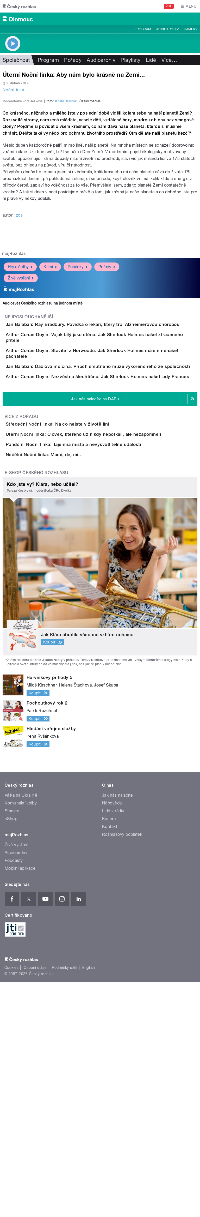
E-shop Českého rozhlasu (36, 707)
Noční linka (13, 89)
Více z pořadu (21, 592)
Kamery (190, 29)
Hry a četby (20, 379)
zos (19, 327)
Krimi (50, 379)
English (88, 1203)
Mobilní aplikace (20, 1103)
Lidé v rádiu (113, 1045)
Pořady (73, 60)
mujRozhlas (14, 366)
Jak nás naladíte (117, 1030)
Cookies (11, 1203)
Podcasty (14, 1095)
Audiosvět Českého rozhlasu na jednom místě (43, 416)
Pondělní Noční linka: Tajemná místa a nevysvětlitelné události (94, 649)
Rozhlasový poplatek (122, 1069)
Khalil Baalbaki (66, 214)
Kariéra (109, 1053)
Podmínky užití (64, 1203)
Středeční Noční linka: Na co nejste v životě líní (78, 599)
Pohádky (78, 379)
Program (142, 29)
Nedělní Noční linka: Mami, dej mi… (65, 674)
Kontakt (109, 1061)
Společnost (16, 60)
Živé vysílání (21, 390)
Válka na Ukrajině (21, 1030)
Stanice (12, 1045)
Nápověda (112, 1038)
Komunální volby (21, 1038)
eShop (11, 1053)
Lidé (151, 60)
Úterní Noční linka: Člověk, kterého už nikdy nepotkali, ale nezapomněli (104, 624)
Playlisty (130, 60)
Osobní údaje (35, 1203)
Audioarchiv (167, 29)
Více (169, 60)
